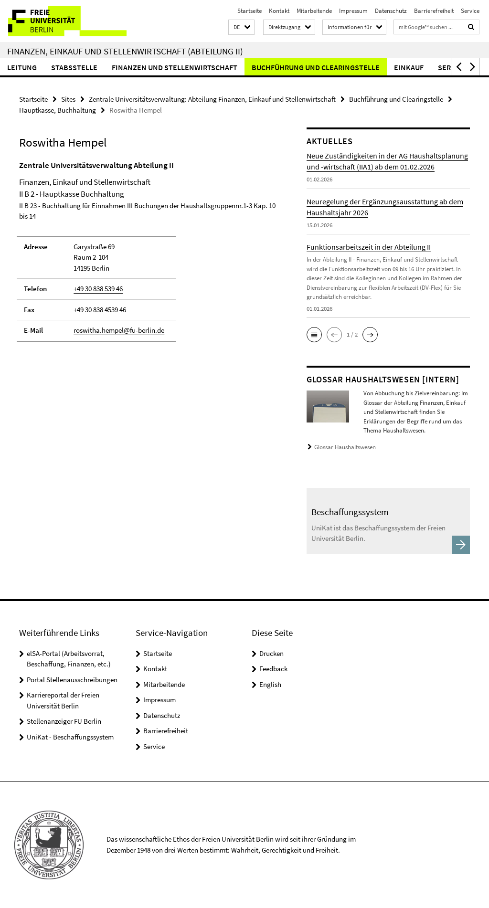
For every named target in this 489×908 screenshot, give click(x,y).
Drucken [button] (271, 653)
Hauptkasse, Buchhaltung (57, 110)
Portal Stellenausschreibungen (72, 679)
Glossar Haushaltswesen (345, 447)
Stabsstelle (74, 67)
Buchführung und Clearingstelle (316, 67)
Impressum (353, 11)
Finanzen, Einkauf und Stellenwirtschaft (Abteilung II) (125, 51)
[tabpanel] (147, 255)
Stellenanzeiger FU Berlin (64, 721)
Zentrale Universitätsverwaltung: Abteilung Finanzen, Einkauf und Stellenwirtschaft (212, 99)
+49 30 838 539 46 (98, 288)
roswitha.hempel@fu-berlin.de (119, 330)
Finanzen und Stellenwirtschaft (174, 67)
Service (470, 11)
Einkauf (409, 67)
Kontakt (279, 11)
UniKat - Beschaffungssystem (70, 736)
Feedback (273, 668)
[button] (241, 27)
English (270, 684)
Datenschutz (391, 11)
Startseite (249, 11)
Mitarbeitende (314, 11)
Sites (68, 99)
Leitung (22, 67)
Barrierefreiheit (434, 11)
